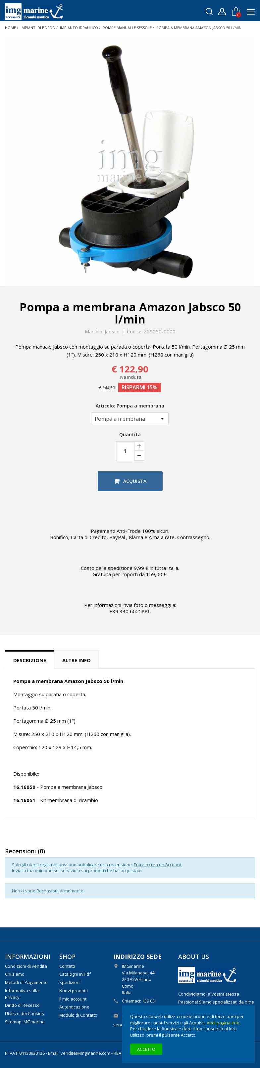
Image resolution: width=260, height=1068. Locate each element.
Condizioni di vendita (26, 966)
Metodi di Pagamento (26, 982)
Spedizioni (69, 982)
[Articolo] (130, 418)
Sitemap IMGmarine (25, 1022)
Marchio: (94, 332)
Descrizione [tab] (29, 660)
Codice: (134, 332)
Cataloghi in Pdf (75, 974)
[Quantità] (125, 451)
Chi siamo (15, 974)
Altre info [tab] (76, 660)
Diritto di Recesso (22, 1005)
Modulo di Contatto (78, 1015)
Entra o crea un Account (158, 865)
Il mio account (72, 999)
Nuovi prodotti (73, 991)
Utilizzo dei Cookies (24, 1013)
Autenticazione (74, 1007)
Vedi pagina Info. (223, 1023)
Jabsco (112, 331)
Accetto (146, 1049)
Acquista (130, 481)
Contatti (67, 966)
